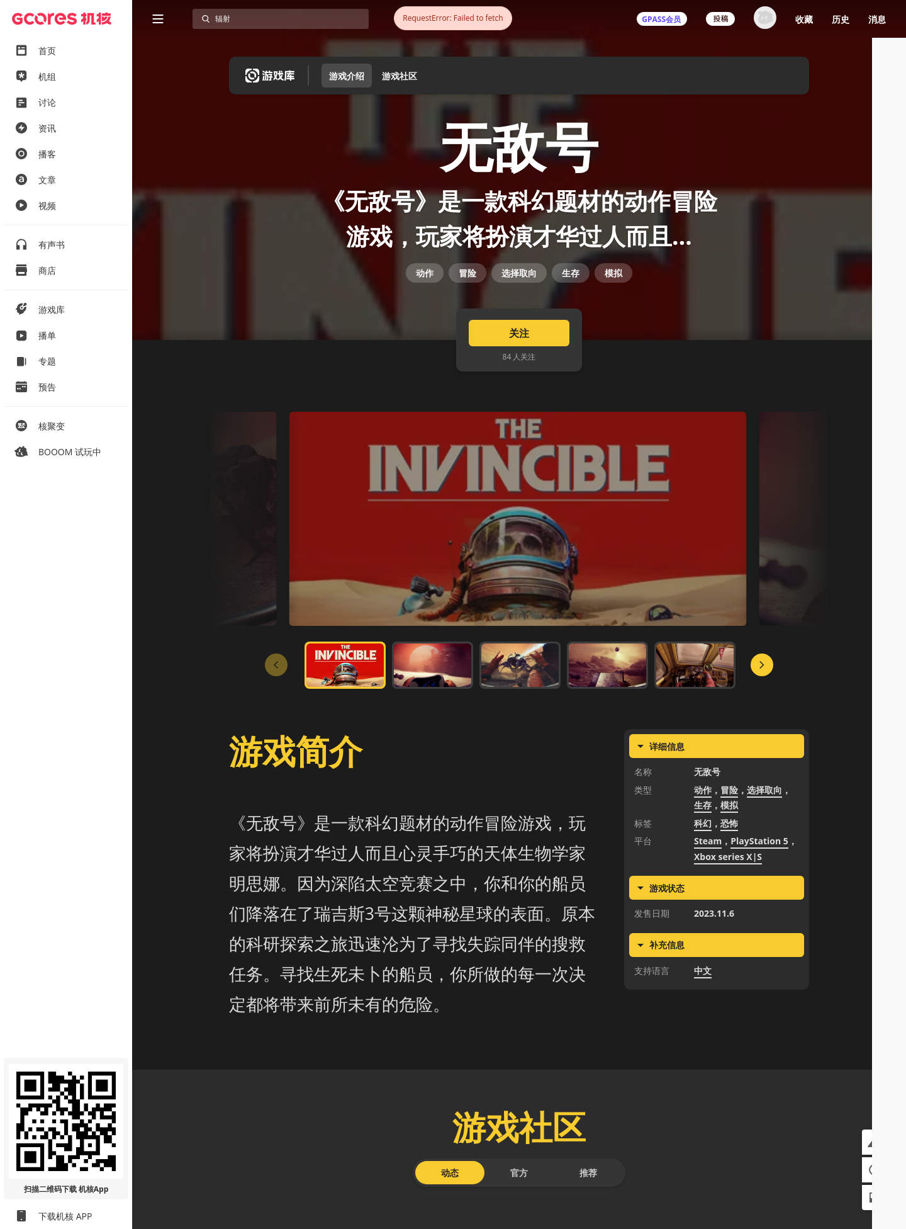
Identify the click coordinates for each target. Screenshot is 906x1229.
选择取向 (519, 321)
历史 (840, 19)
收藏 (804, 19)
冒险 (467, 321)
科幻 (703, 894)
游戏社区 (399, 76)
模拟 (613, 321)
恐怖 (729, 894)
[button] (874, 1142)
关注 (519, 404)
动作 (424, 321)
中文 (703, 1042)
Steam (708, 912)
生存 (570, 321)
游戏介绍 (346, 76)
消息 (877, 19)
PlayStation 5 (759, 912)
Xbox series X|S (728, 928)
